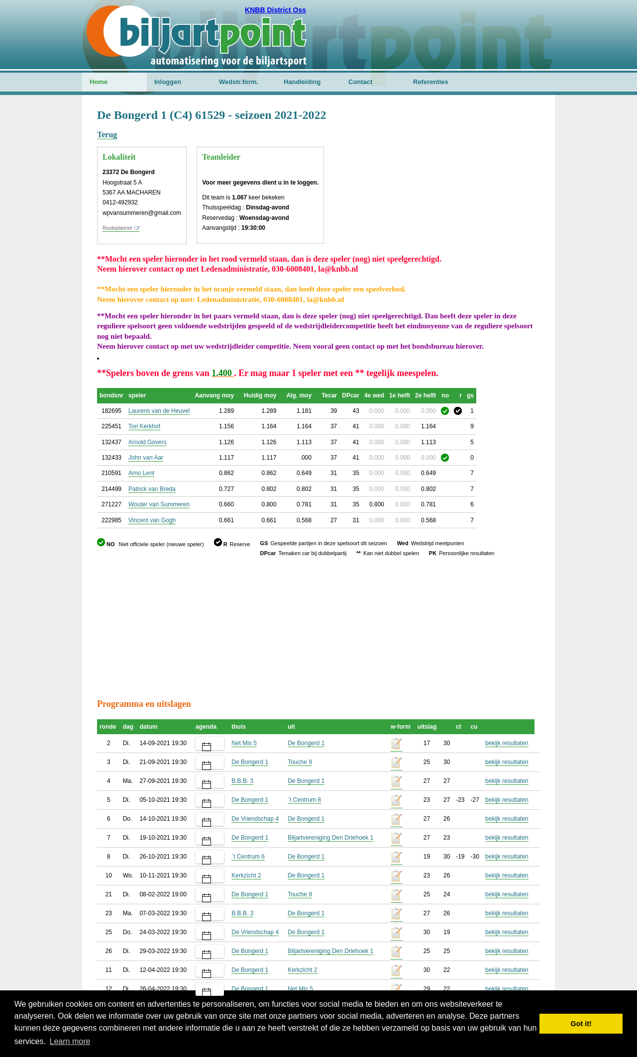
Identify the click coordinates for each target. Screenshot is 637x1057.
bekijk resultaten (507, 743)
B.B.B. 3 (242, 780)
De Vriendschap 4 (255, 818)
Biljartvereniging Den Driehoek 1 (330, 837)
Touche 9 (300, 762)
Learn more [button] (70, 1041)
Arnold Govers (147, 442)
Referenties (430, 82)
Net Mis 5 (244, 743)
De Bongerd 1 (306, 743)
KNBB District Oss (275, 10)
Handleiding (302, 82)
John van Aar (145, 457)
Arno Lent (141, 473)
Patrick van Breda (152, 488)
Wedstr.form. (238, 82)
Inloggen (167, 82)
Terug (107, 134)
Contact (360, 82)
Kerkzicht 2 (246, 875)
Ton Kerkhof (144, 426)
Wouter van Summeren (159, 504)
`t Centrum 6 (248, 856)
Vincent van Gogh (152, 520)
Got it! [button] (581, 1024)
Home (98, 82)
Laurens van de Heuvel (159, 410)
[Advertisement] (480, 156)
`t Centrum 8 (304, 799)
